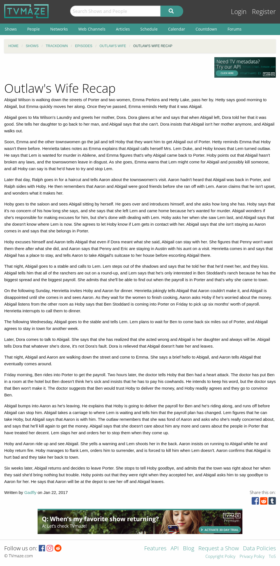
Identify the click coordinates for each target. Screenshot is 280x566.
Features (155, 549)
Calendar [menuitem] (176, 29)
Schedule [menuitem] (149, 29)
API (175, 549)
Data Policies (259, 549)
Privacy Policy (252, 556)
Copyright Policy (220, 556)
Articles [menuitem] (123, 29)
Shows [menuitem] (11, 29)
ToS (272, 556)
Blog (188, 549)
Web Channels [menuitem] (91, 29)
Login (239, 11)
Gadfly (30, 492)
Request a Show (218, 549)
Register (264, 11)
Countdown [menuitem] (206, 29)
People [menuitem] (33, 29)
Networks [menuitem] (59, 29)
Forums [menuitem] (235, 29)
